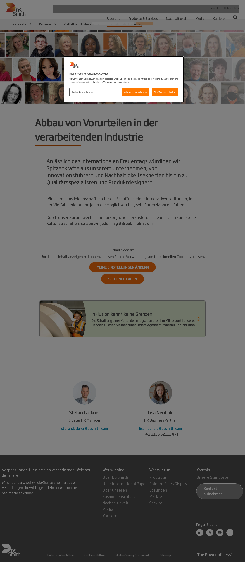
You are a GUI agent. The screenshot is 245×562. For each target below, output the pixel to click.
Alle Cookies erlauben (165, 92)
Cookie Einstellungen (82, 92)
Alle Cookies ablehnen (135, 92)
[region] (124, 79)
